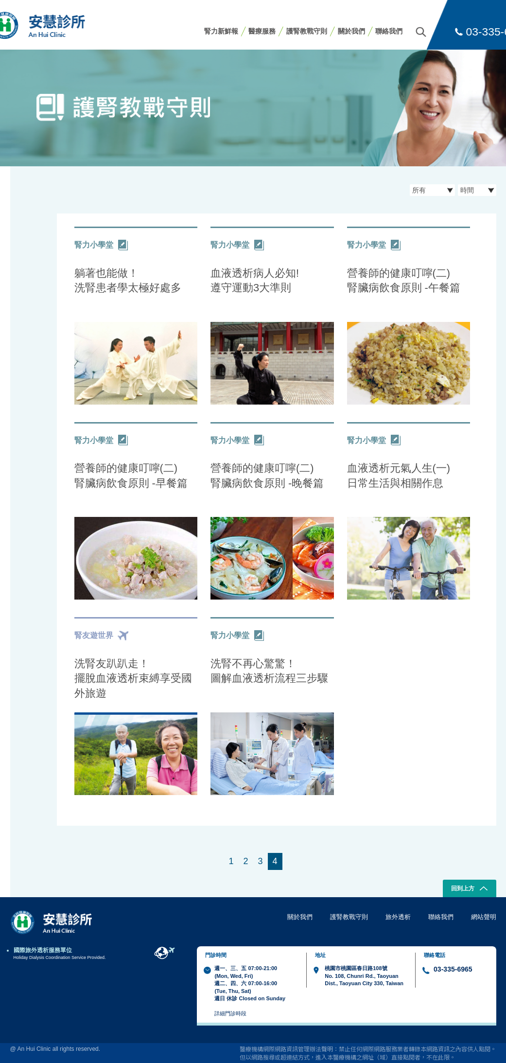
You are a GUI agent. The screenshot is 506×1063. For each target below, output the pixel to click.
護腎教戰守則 (306, 31)
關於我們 (351, 31)
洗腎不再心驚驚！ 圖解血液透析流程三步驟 (269, 671)
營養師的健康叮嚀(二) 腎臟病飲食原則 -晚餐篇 (267, 475)
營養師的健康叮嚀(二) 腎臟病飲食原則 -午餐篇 (403, 280)
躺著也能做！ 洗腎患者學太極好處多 (127, 280)
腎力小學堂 (101, 245)
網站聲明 (483, 917)
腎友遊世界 (101, 635)
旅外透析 (398, 917)
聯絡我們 (388, 31)
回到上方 (469, 889)
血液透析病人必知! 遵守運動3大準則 (254, 280)
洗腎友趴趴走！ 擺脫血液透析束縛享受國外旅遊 (133, 678)
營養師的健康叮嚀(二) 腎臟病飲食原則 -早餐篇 (131, 475)
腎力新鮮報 (221, 31)
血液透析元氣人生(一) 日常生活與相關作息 (399, 475)
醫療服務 (262, 31)
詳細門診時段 (230, 1013)
